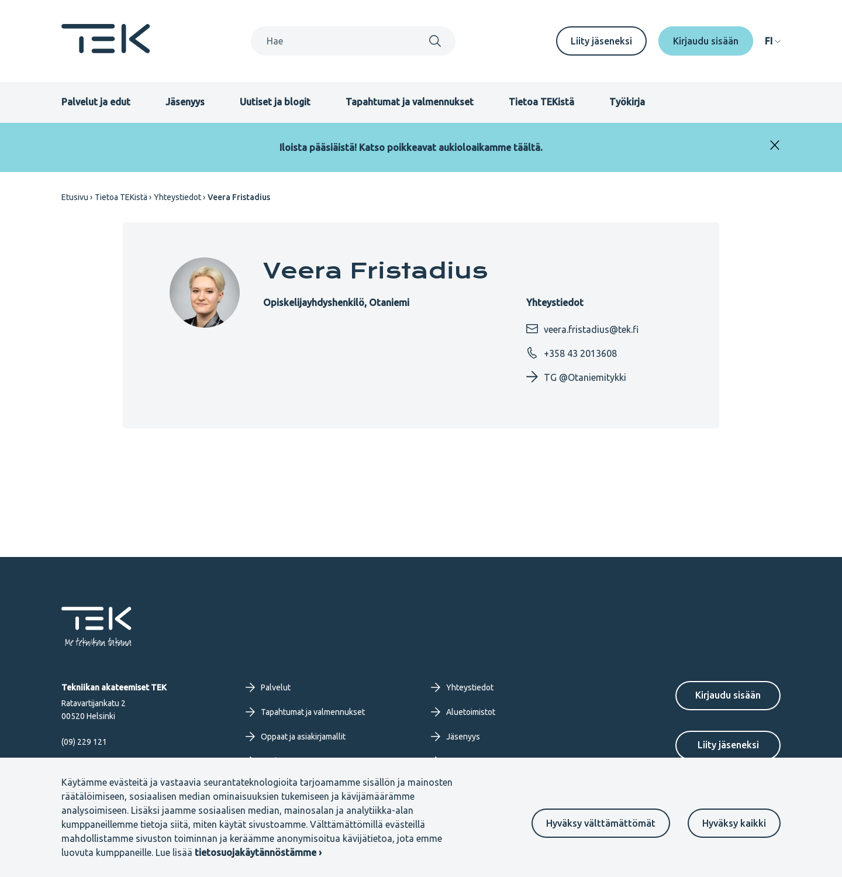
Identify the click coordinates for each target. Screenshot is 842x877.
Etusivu (74, 197)
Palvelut (268, 687)
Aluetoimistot (463, 712)
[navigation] (773, 41)
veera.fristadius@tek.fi (582, 329)
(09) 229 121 (84, 742)
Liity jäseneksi (601, 41)
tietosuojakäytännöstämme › (258, 852)
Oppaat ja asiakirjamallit (296, 736)
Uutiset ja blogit (275, 102)
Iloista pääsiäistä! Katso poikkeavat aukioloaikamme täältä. (411, 147)
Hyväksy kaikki (734, 823)
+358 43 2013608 (571, 353)
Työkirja (627, 102)
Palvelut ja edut (95, 102)
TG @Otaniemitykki (576, 377)
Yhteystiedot (177, 197)
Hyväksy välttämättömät (600, 823)
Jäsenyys (185, 102)
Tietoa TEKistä (541, 102)
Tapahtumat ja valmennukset (410, 102)
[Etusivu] (105, 49)
